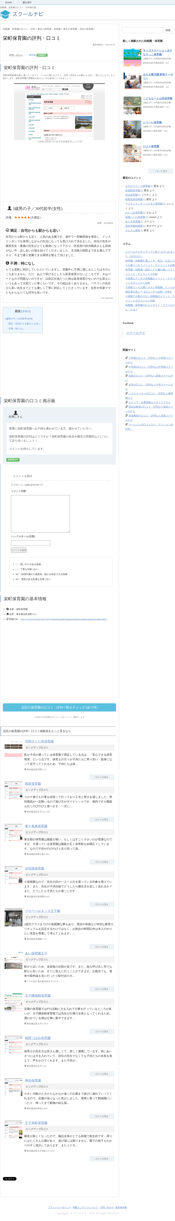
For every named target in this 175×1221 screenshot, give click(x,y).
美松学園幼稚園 (134, 226)
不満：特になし (16, 328)
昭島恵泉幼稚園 (134, 199)
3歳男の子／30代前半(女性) (19, 318)
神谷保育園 (33, 1080)
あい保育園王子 (36, 953)
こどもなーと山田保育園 (157, 98)
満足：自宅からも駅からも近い (24, 323)
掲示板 (38, 55)
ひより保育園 (151, 146)
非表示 (26, 311)
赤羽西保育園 (34, 868)
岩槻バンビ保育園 (135, 217)
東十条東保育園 (36, 826)
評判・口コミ (16, 55)
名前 (61, 537)
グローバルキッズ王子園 (42, 911)
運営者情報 (121, 1207)
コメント (61, 491)
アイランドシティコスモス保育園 (144, 203)
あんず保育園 (132, 221)
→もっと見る (160, 171)
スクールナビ (135, 333)
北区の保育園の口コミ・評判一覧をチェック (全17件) (59, 707)
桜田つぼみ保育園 (38, 1038)
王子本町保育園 (36, 1123)
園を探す (27, 2)
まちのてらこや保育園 (137, 186)
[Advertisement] (59, 172)
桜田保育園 (33, 783)
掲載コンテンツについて (85, 1207)
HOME (8, 2)
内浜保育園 (131, 195)
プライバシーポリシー (59, 1207)
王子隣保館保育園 (38, 995)
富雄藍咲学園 (132, 190)
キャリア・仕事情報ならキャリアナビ (149, 402)
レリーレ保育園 (152, 122)
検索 (168, 30)
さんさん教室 (132, 230)
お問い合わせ (107, 1207)
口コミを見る (101, 777)
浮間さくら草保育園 (39, 741)
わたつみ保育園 (134, 212)
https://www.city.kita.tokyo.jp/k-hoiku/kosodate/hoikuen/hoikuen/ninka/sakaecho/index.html (63, 619)
